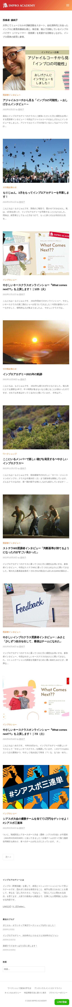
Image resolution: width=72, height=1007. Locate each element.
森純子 (21, 109)
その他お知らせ (10, 187)
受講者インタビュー (12, 95)
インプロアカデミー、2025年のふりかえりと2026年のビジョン (30, 936)
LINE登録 (62, 1002)
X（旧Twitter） (19, 906)
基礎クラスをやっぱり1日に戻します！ (20, 946)
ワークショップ (10, 454)
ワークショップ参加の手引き (19, 988)
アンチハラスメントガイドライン (48, 988)
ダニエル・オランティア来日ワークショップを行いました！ (29, 925)
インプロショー (10, 280)
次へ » (8, 857)
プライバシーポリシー (58, 993)
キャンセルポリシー (13, 993)
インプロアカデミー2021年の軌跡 (22, 374)
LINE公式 (7, 906)
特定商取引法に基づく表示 (35, 993)
